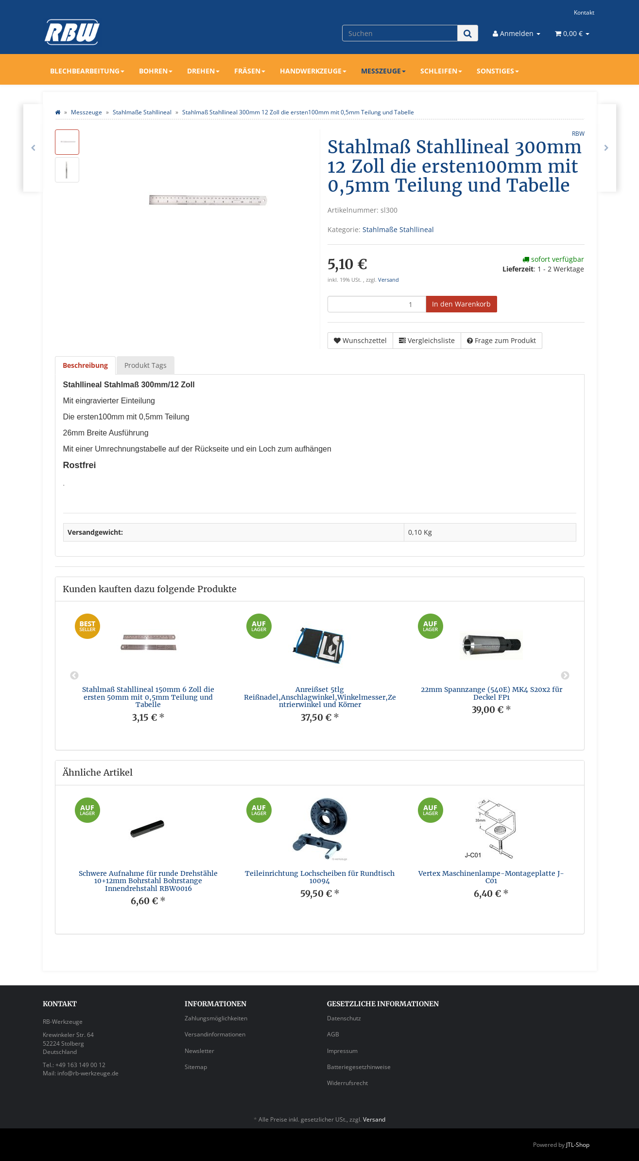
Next (565, 676)
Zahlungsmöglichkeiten (216, 1018)
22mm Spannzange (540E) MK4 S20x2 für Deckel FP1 (491, 693)
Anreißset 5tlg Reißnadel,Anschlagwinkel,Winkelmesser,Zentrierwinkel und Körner (320, 697)
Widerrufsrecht (347, 1083)
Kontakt (584, 12)
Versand (388, 279)
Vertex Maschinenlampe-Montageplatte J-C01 (491, 877)
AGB (333, 1034)
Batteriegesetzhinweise (359, 1067)
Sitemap (196, 1067)
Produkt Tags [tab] (145, 365)
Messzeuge (383, 70)
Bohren (156, 70)
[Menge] (377, 304)
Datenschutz (344, 1018)
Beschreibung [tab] (85, 365)
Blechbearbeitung (87, 70)
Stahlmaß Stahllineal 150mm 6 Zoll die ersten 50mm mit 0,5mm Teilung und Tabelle (148, 697)
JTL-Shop (577, 1145)
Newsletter (199, 1051)
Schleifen (441, 70)
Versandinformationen (215, 1034)
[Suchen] (400, 33)
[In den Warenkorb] (461, 304)
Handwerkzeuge (313, 70)
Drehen (203, 70)
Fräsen (249, 70)
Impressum (342, 1051)
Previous (74, 676)
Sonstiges (498, 70)
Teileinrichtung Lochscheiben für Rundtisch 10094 (320, 877)
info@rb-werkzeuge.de (88, 1073)
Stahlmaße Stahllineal (398, 229)
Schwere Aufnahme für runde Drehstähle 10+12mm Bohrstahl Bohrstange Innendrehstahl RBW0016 (148, 881)
